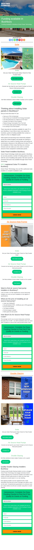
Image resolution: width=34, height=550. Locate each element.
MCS (3, 164)
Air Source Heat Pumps (17, 84)
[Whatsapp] (15, 40)
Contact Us (17, 92)
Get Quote (17, 103)
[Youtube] (22, 40)
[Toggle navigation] (32, 3)
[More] (24, 40)
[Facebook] (10, 40)
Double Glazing (17, 97)
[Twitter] (12, 40)
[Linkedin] (17, 40)
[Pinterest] (19, 40)
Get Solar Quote (17, 78)
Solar (17, 70)
